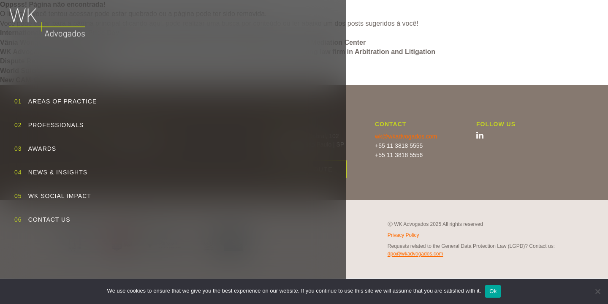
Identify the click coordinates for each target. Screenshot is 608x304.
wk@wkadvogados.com (406, 136)
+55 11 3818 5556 (399, 155)
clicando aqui (142, 23)
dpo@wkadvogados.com (415, 254)
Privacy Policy (403, 235)
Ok (493, 291)
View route (310, 169)
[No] (597, 291)
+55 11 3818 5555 (399, 145)
